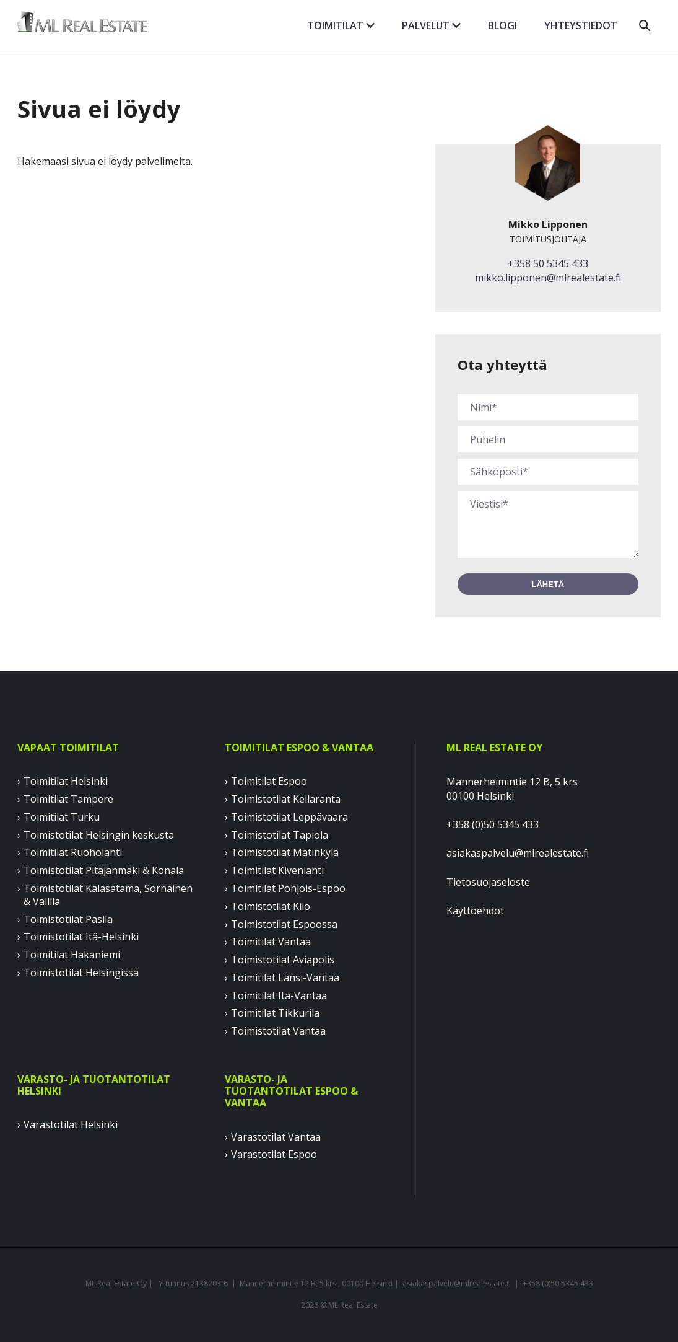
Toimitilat (341, 25)
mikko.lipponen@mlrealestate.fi (548, 278)
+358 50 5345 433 (548, 263)
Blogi (502, 25)
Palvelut (431, 25)
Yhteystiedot (580, 25)
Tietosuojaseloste (488, 882)
